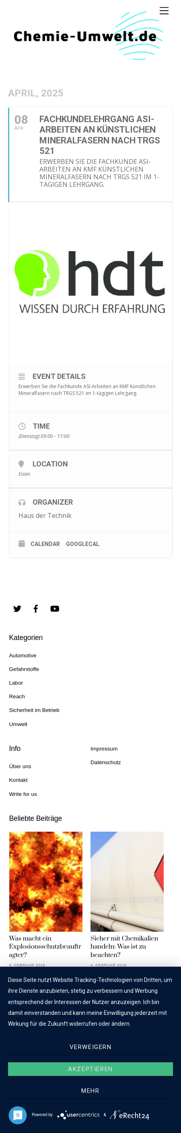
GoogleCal (82, 544)
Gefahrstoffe (24, 669)
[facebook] (36, 608)
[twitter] (17, 608)
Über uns (20, 766)
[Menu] (164, 11)
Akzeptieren (90, 1069)
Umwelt (18, 724)
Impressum (103, 749)
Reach (17, 696)
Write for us (23, 794)
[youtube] (55, 608)
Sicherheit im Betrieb (34, 710)
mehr (90, 1090)
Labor (16, 683)
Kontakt (18, 780)
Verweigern (91, 1047)
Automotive (23, 655)
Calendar (45, 544)
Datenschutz (105, 762)
